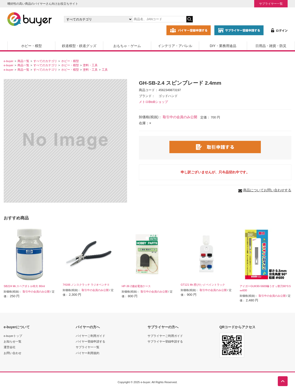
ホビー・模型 (31, 46)
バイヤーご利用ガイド (90, 335)
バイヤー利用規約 (87, 353)
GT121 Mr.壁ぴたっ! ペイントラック (203, 284)
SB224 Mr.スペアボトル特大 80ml (24, 286)
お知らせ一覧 (12, 341)
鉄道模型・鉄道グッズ (79, 46)
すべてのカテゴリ (45, 61)
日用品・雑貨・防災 (270, 46)
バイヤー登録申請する (90, 341)
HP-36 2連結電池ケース (136, 286)
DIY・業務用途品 (223, 46)
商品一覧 (23, 61)
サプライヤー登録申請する (165, 341)
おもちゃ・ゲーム (127, 46)
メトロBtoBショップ (153, 102)
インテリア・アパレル (175, 46)
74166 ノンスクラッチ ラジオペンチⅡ (86, 284)
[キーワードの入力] (159, 19)
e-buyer (8, 61)
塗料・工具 (90, 65)
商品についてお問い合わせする (267, 190)
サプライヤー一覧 (271, 3)
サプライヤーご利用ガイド (165, 335)
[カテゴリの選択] (98, 19)
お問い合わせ (12, 353)
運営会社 (9, 347)
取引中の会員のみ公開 (180, 117)
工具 (105, 69)
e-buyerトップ (13, 335)
